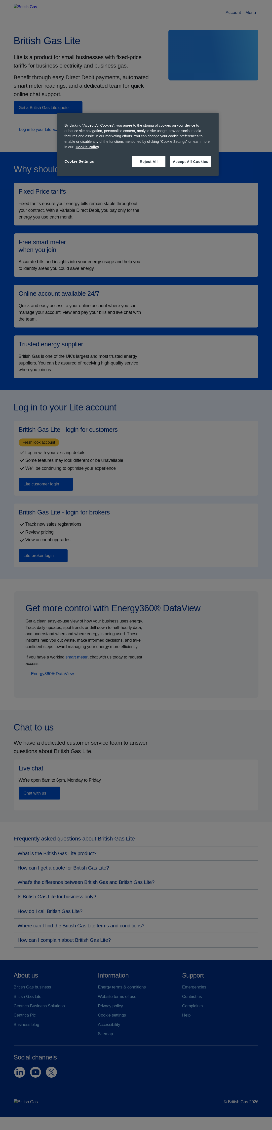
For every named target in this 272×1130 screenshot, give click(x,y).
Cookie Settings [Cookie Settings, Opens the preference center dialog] (79, 161)
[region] (138, 144)
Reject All (149, 162)
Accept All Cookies (190, 162)
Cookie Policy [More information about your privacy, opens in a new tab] (87, 147)
